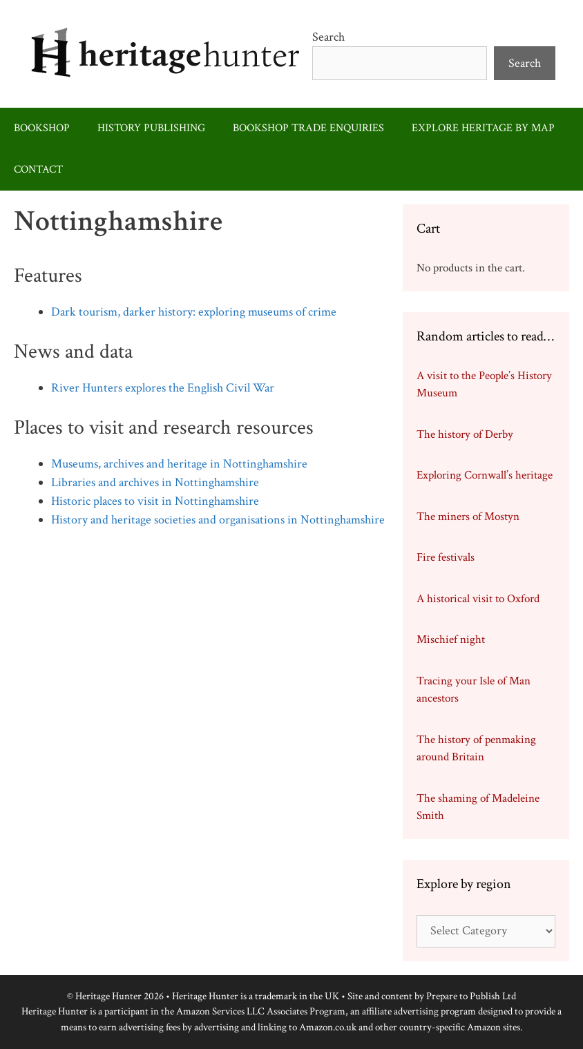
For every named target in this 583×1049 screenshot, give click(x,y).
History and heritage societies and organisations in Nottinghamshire (218, 520)
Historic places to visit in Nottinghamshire (155, 501)
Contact (38, 169)
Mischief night (451, 639)
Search (328, 37)
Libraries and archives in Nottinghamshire (155, 482)
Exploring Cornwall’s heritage (485, 475)
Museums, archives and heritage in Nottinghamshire (179, 464)
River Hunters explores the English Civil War (162, 388)
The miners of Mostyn (468, 516)
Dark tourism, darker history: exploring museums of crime (193, 312)
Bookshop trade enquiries (308, 128)
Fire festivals (446, 557)
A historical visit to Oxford (478, 598)
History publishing (151, 128)
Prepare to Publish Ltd (471, 996)
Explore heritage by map (483, 128)
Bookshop (42, 128)
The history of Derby (465, 434)
